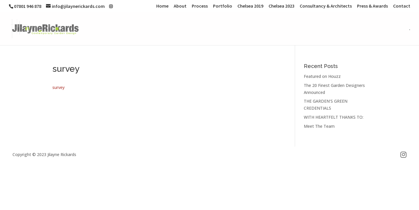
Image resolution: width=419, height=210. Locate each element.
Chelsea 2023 (281, 6)
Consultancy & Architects (326, 6)
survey (58, 87)
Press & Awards (372, 6)
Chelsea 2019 (250, 6)
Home (162, 6)
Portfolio (222, 6)
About (180, 6)
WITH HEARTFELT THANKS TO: (333, 117)
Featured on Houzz (322, 76)
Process (200, 6)
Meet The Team (319, 126)
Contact (401, 6)
